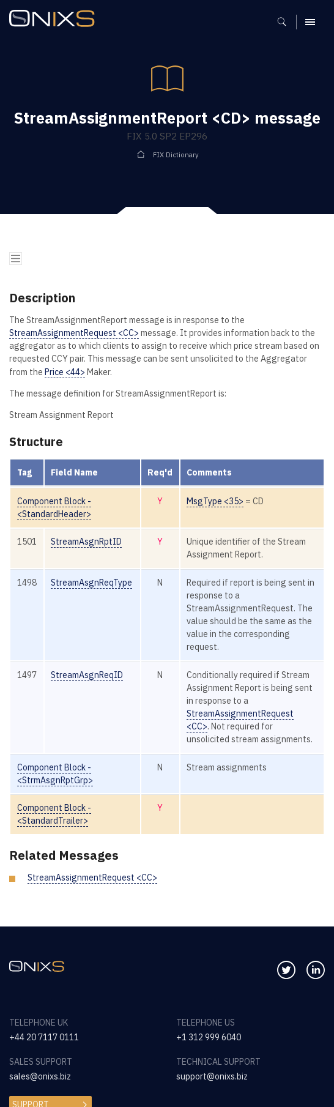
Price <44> (65, 372)
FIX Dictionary (176, 154)
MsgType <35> (215, 501)
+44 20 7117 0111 (44, 1037)
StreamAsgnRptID (86, 541)
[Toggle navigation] (15, 258)
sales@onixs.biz (40, 1076)
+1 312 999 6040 (208, 1037)
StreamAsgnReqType (91, 582)
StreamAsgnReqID (87, 674)
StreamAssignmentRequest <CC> (74, 332)
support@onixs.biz (212, 1076)
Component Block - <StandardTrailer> (54, 814)
